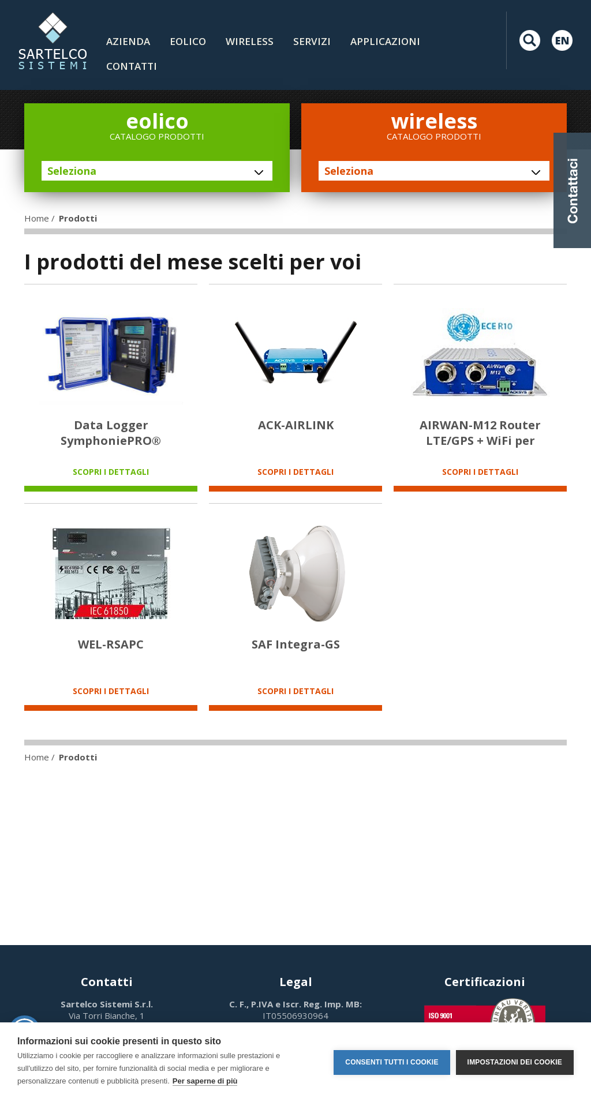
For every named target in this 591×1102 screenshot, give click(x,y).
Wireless (250, 41)
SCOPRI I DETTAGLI (111, 471)
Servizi (312, 41)
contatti (131, 66)
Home (36, 218)
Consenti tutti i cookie (391, 1062)
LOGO (52, 40)
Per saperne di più (205, 1081)
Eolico (188, 41)
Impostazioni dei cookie (514, 1062)
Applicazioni (385, 41)
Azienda (128, 41)
